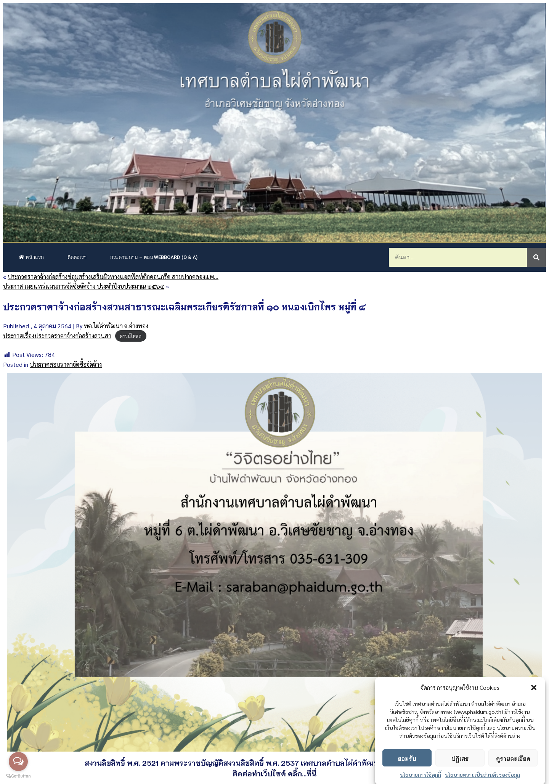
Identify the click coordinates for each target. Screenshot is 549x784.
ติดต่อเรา (77, 257)
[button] (534, 698)
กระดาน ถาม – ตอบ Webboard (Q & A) (153, 257)
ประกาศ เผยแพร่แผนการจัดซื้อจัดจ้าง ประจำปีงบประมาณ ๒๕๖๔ (83, 286)
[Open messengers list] (18, 761)
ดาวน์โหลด (130, 336)
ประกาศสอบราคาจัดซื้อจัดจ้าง (66, 364)
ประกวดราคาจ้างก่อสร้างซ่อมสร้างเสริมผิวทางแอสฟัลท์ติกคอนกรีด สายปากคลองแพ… (113, 277)
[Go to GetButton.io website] (18, 776)
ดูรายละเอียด (513, 769)
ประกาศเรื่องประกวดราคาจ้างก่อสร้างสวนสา (57, 336)
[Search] (536, 257)
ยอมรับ (407, 769)
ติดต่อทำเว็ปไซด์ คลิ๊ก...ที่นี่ (274, 773)
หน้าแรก (31, 257)
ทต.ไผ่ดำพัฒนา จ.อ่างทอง (116, 326)
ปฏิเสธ (460, 769)
